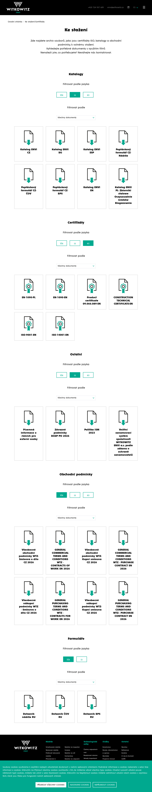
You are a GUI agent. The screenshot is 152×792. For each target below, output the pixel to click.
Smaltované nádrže (53, 747)
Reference (125, 750)
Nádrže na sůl (70, 753)
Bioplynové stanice (90, 755)
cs (75, 95)
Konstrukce (107, 747)
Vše (61, 95)
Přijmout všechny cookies (50, 785)
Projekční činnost (109, 759)
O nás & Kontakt (127, 756)
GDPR (123, 759)
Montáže (106, 756)
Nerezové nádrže (52, 750)
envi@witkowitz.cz (115, 7)
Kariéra (124, 753)
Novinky (124, 747)
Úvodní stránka (15, 22)
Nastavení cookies (79, 785)
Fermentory (69, 756)
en (88, 95)
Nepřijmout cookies (105, 785)
